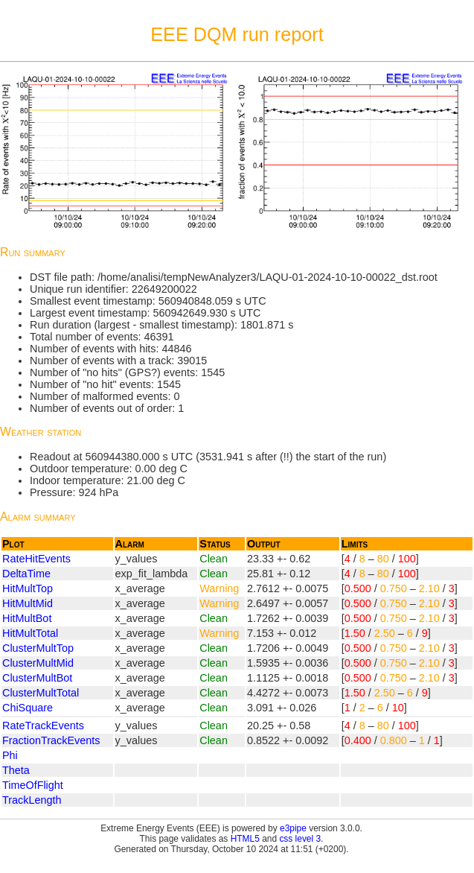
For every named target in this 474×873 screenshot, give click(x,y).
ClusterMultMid (38, 663)
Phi (10, 755)
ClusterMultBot (37, 678)
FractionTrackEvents (51, 740)
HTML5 (245, 839)
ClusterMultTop (38, 648)
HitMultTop (27, 588)
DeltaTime (26, 574)
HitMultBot (26, 618)
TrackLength (31, 800)
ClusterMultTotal (40, 693)
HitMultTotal (30, 633)
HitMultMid (27, 603)
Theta (16, 770)
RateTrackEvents (43, 725)
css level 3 (300, 839)
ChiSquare (27, 708)
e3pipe (293, 828)
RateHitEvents (36, 559)
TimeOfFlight (32, 785)
